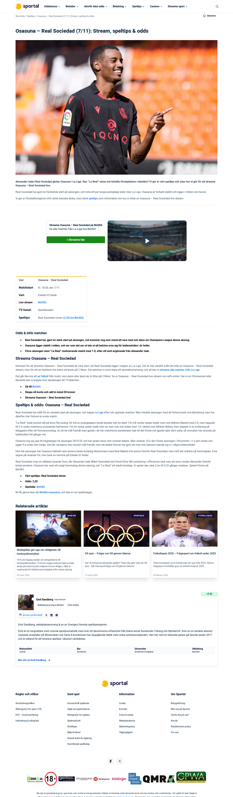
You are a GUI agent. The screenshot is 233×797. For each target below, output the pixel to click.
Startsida (20, 16)
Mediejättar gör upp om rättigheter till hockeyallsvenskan (39, 552)
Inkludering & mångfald (27, 720)
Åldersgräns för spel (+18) (29, 709)
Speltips (137, 6)
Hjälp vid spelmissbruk (78, 709)
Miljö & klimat (74, 732)
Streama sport (176, 6)
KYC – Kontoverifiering (27, 715)
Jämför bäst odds (94, 6)
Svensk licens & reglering (79, 738)
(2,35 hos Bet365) (73, 318)
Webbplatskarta (127, 720)
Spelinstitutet (74, 720)
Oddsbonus (50, 6)
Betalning (118, 6)
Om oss (174, 732)
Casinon (154, 6)
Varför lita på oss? (180, 715)
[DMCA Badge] (35, 779)
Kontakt (123, 709)
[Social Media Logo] (110, 761)
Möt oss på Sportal (180, 709)
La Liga (99, 413)
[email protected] (32, 615)
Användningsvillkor (25, 703)
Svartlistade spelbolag (78, 744)
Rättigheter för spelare (78, 715)
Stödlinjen (72, 726)
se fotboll (42, 376)
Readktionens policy (181, 726)
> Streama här (76, 240)
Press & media (126, 715)
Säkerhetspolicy (127, 726)
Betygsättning (178, 703)
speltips (93, 198)
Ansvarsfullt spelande (78, 703)
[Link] (48, 529)
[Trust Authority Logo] (67, 779)
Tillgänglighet (126, 732)
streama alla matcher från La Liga (180, 370)
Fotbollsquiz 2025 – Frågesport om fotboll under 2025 (184, 553)
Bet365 (42, 302)
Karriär (174, 720)
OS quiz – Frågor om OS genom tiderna (108, 553)
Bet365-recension (49, 492)
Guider (122, 703)
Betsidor (70, 6)
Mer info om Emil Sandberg (34, 660)
